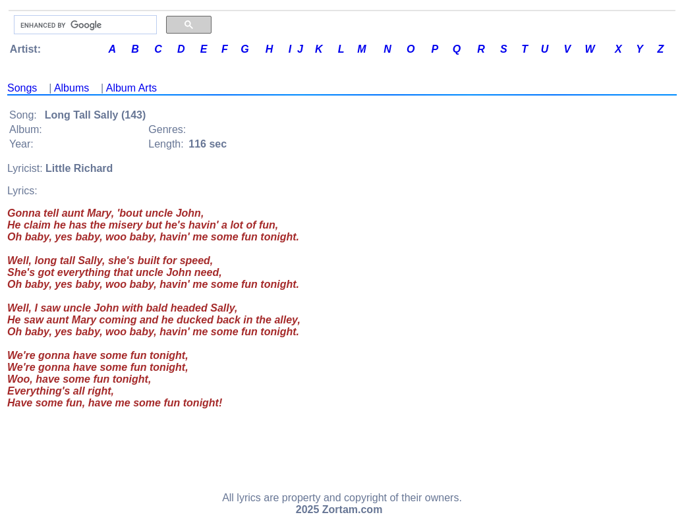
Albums (71, 88)
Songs (22, 88)
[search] (84, 25)
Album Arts (131, 88)
